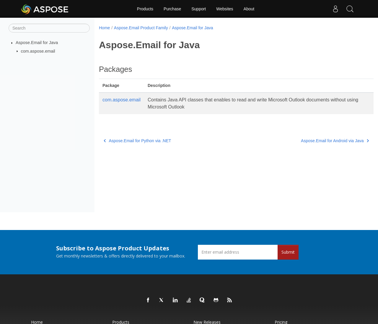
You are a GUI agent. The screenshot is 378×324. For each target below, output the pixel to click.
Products (145, 9)
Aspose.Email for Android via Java (316, 140)
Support (198, 9)
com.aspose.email (38, 50)
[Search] (49, 28)
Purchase (172, 9)
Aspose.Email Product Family (141, 27)
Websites (224, 9)
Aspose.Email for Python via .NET (137, 140)
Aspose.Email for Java (37, 42)
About (249, 9)
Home (104, 27)
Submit (288, 252)
